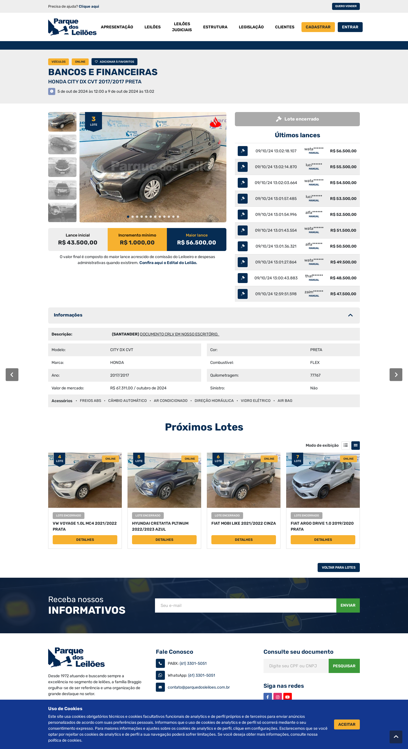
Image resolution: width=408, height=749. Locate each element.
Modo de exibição (322, 445)
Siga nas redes (284, 685)
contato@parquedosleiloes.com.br (199, 687)
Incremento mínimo (137, 235)
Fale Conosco (174, 651)
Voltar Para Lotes (339, 567)
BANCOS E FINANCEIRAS (103, 72)
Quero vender (346, 6)
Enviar (348, 605)
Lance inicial (78, 235)
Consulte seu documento (298, 651)
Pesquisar (344, 666)
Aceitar (347, 724)
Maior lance (197, 235)
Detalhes (85, 540)
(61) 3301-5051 (193, 663)
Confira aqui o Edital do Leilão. (168, 262)
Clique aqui (89, 6)
